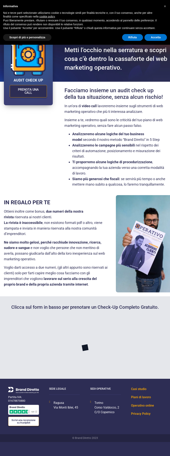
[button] (165, 6)
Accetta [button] (156, 37)
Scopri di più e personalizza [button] (27, 37)
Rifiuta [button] (132, 37)
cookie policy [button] (47, 16)
